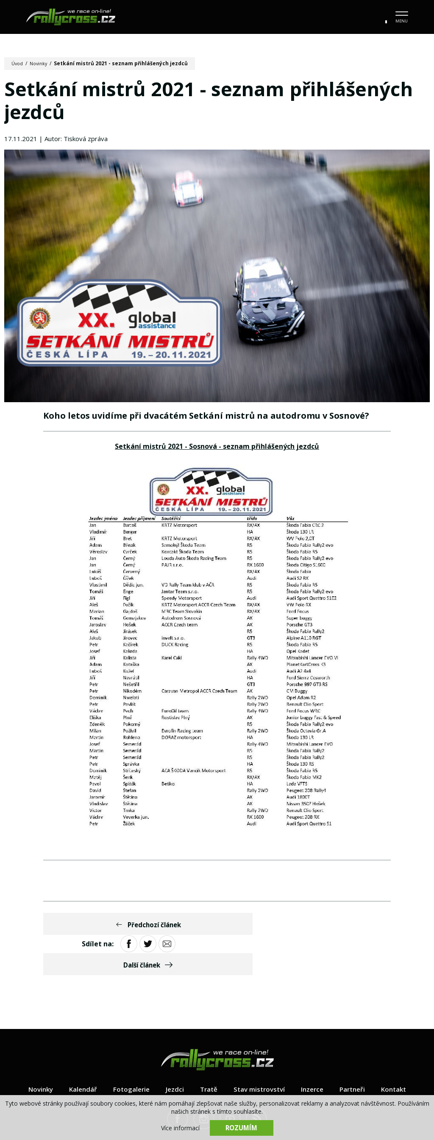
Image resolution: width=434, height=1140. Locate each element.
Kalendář (77, 1052)
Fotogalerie (127, 1052)
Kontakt (400, 1052)
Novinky (40, 63)
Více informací (180, 1127)
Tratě (207, 1052)
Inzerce (315, 1052)
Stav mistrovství (259, 1052)
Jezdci (172, 1052)
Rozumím (242, 1127)
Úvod (18, 63)
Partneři (356, 1052)
